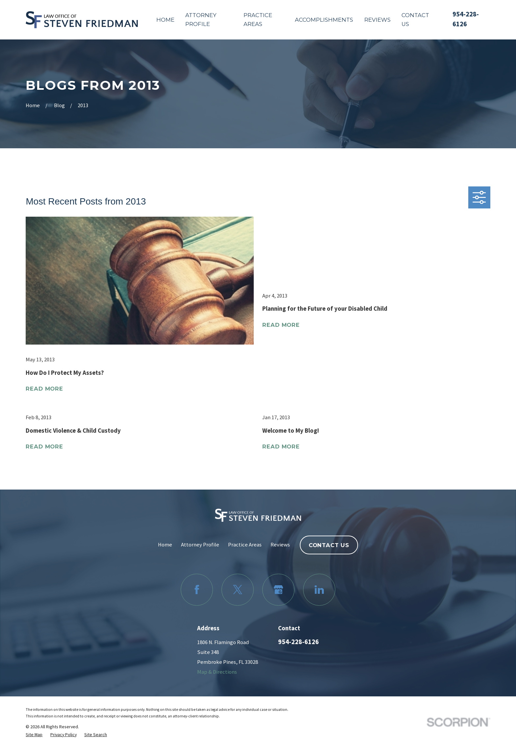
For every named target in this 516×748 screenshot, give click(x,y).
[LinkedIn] (319, 590)
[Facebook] (197, 590)
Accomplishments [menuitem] (324, 19)
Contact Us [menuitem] (415, 19)
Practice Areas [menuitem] (258, 19)
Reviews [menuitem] (377, 19)
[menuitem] (34, 734)
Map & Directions (217, 671)
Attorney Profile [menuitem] (201, 19)
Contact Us (329, 545)
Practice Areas (245, 544)
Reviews (280, 544)
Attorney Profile (200, 544)
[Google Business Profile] (278, 590)
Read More (44, 389)
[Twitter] (237, 590)
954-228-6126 (298, 641)
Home (165, 544)
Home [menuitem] (165, 19)
